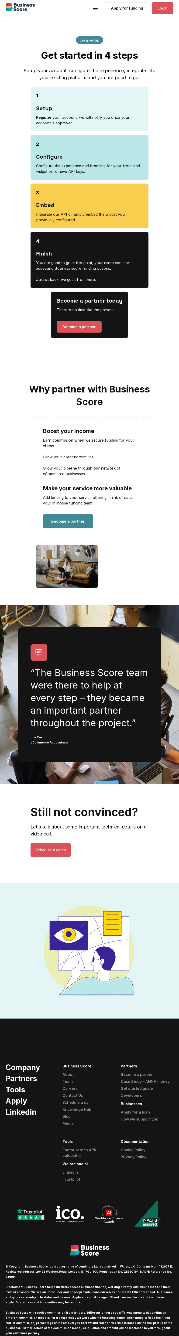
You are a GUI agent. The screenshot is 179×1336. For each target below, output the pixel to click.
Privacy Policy (133, 1157)
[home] (20, 7)
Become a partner (79, 326)
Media (68, 1123)
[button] (95, 8)
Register (44, 117)
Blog (66, 1116)
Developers (131, 1095)
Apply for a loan (135, 1112)
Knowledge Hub (76, 1109)
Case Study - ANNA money (145, 1081)
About (68, 1074)
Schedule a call (76, 1102)
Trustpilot (71, 1179)
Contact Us (72, 1095)
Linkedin (70, 1172)
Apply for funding (127, 8)
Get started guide (137, 1088)
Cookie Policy (133, 1150)
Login (163, 8)
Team (67, 1081)
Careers (70, 1088)
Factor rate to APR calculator (79, 1153)
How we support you (139, 1119)
